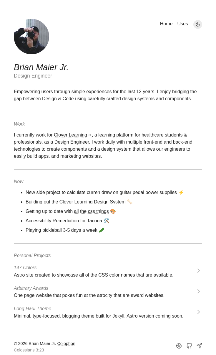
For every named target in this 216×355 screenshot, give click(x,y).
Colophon (66, 343)
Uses (182, 23)
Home (166, 23)
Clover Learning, (73, 134)
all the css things (91, 211)
